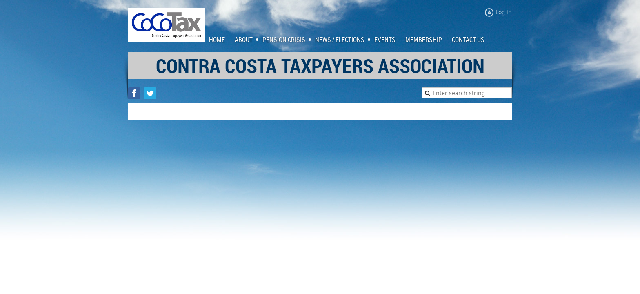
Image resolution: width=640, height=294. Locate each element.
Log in (504, 12)
